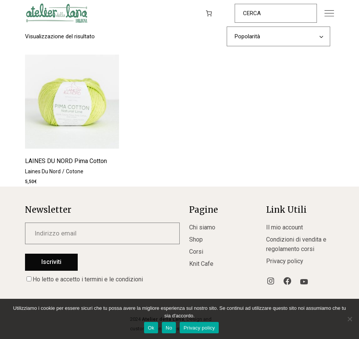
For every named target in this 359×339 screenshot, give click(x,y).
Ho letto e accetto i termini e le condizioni (85, 279)
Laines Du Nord (43, 171)
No (169, 328)
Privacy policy (284, 261)
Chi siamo (202, 227)
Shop (196, 239)
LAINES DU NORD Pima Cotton (66, 161)
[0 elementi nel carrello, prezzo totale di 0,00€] (208, 13)
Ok (151, 328)
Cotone (74, 171)
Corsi (196, 251)
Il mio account (284, 227)
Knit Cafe (201, 263)
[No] (349, 319)
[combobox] (278, 36)
